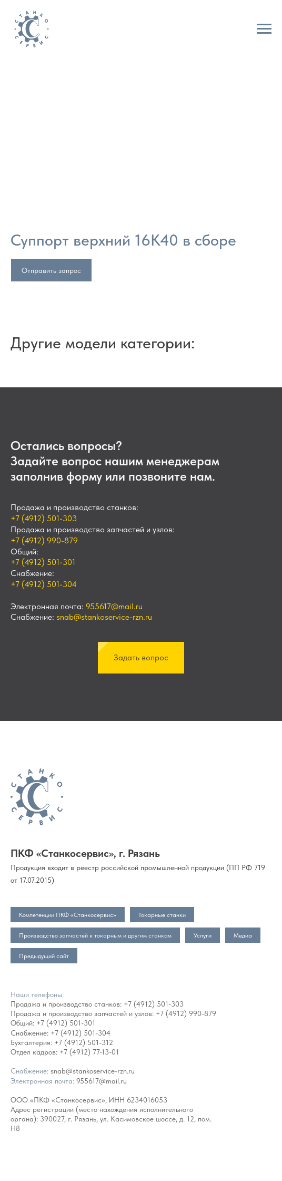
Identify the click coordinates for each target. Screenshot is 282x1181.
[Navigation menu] (264, 29)
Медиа (243, 935)
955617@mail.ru (114, 606)
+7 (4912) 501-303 (44, 518)
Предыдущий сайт (44, 956)
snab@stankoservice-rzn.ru (104, 617)
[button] (141, 658)
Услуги (203, 935)
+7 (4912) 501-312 (83, 1042)
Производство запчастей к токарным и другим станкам (95, 935)
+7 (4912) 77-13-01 (89, 1052)
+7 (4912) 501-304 (44, 584)
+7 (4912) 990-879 (44, 540)
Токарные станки (162, 915)
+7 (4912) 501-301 (43, 562)
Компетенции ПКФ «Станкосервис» (67, 915)
